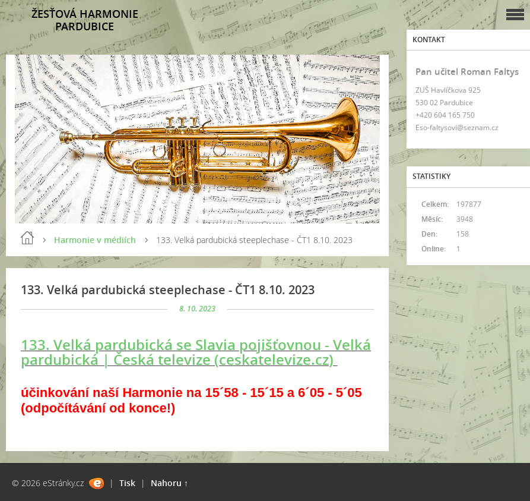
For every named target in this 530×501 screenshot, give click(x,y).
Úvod (27, 238)
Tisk (127, 483)
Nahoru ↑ (169, 483)
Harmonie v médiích (95, 239)
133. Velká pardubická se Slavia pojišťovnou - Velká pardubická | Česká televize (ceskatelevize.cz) (196, 352)
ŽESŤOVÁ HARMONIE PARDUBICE (84, 20)
